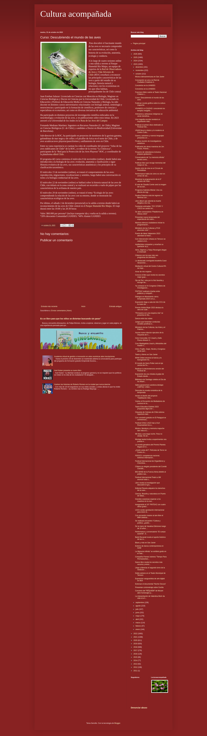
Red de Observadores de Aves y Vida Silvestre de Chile (105, 72)
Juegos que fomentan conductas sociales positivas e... (147, 323)
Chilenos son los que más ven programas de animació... (146, 256)
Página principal (139, 43)
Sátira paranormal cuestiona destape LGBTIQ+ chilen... (149, 386)
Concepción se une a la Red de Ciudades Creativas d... (147, 81)
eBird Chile (58, 154)
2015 (136, 657)
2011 (136, 671)
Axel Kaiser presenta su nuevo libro (67, 370)
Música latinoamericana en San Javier (149, 77)
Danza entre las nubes (143, 319)
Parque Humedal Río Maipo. (99, 206)
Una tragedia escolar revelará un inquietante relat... (147, 120)
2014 (136, 660)
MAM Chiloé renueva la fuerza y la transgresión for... (148, 359)
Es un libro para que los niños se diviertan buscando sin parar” (70, 319)
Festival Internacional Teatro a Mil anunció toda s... (148, 478)
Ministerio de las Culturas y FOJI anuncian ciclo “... (147, 229)
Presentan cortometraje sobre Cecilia (149, 587)
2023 (136, 64)
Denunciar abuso (139, 708)
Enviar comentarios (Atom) (61, 311)
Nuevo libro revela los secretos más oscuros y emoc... (148, 563)
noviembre (140, 70)
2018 (136, 647)
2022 (136, 634)
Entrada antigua (115, 306)
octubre (139, 74)
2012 (136, 667)
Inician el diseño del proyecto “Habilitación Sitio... (146, 397)
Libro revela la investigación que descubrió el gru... (147, 484)
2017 (136, 650)
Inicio (83, 306)
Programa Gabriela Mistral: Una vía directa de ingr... (148, 191)
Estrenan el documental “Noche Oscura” (150, 584)
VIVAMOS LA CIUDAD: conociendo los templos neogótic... (150, 109)
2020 (136, 640)
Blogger (117, 723)
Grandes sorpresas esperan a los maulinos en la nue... (148, 500)
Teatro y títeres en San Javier (146, 354)
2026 (136, 54)
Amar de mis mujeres (143, 272)
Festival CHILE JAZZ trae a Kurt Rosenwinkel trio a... (147, 424)
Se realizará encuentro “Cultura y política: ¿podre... (147, 522)
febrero (138, 626)
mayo (138, 616)
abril (137, 619)
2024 (136, 61)
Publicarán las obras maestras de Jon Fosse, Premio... (149, 148)
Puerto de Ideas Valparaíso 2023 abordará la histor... (147, 234)
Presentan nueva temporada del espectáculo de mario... (147, 218)
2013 (136, 664)
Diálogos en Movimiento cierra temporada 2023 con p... (146, 298)
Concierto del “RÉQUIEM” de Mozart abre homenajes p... (149, 592)
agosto (138, 606)
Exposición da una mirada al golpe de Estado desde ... (149, 375)
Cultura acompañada (75, 14)
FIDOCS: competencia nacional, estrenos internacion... (147, 457)
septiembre (140, 602)
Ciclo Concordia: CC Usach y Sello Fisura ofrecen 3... (148, 339)
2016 (136, 654)
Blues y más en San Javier (145, 543)
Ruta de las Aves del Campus (94, 120)
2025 (136, 57)
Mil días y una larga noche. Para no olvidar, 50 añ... (148, 435)
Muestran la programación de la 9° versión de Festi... (148, 180)
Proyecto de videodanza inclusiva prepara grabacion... (148, 153)
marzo (138, 623)
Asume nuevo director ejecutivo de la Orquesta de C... (149, 334)
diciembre (139, 67)
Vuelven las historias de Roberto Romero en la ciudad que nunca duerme (82, 384)
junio (138, 613)
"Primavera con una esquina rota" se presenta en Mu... (149, 314)
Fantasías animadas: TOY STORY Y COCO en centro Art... (149, 207)
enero (138, 629)
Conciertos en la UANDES (145, 85)
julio (137, 609)
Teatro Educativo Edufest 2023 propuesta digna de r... (147, 408)
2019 (136, 644)
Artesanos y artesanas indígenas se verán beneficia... (149, 115)
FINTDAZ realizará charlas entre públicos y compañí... (147, 292)
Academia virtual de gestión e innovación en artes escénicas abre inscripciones (84, 356)
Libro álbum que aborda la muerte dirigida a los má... (148, 202)
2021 (136, 637)
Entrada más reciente (49, 306)
